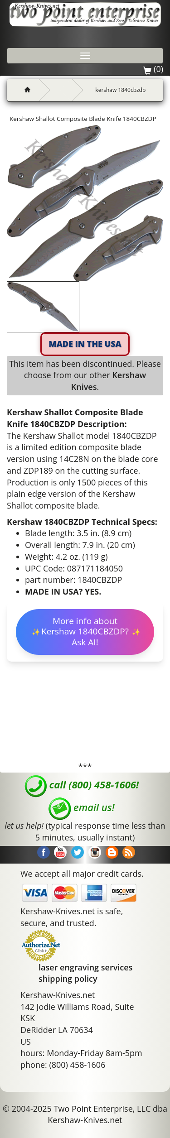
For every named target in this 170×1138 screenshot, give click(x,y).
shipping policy (68, 978)
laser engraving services (85, 967)
